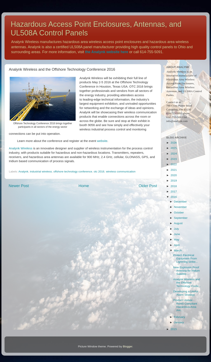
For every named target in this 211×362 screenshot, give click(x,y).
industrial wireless (41, 171)
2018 (174, 186)
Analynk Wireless (20, 148)
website (102, 141)
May (176, 239)
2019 (174, 180)
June (177, 234)
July (176, 228)
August (178, 223)
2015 (174, 329)
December (180, 201)
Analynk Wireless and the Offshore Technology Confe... (187, 282)
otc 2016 (99, 171)
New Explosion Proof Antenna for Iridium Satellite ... (186, 270)
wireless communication (120, 171)
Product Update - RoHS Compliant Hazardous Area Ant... (185, 305)
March (178, 250)
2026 (174, 142)
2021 (174, 169)
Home (84, 186)
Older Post (148, 186)
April (176, 245)
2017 (174, 191)
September (181, 217)
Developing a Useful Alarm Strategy (185, 293)
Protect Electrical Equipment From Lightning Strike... (185, 258)
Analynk (23, 171)
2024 (174, 153)
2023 (174, 158)
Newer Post (19, 186)
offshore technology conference (72, 171)
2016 (174, 196)
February (179, 317)
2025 (174, 148)
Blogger (127, 346)
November (180, 207)
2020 (174, 175)
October (179, 212)
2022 (174, 164)
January (179, 322)
